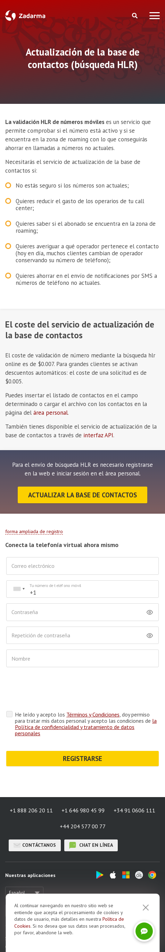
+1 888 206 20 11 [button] (31, 810)
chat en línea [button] (91, 845)
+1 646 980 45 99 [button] (83, 810)
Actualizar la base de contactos (82, 495)
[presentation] (59, 689)
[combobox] (19, 589)
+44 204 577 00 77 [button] (83, 826)
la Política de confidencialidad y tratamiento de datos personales (86, 727)
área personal (50, 412)
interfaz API (98, 435)
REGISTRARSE (82, 758)
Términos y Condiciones (92, 714)
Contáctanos (35, 845)
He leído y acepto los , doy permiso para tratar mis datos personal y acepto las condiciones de (86, 723)
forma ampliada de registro (34, 531)
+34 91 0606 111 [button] (134, 810)
